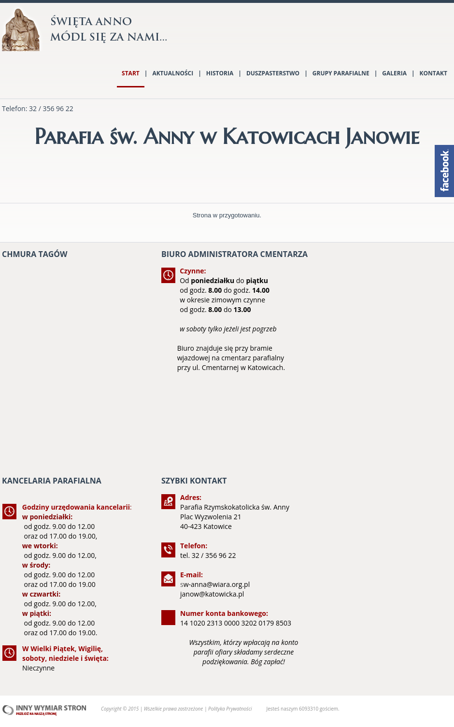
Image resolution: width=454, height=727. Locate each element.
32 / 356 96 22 (51, 108)
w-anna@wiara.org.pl (217, 584)
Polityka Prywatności (230, 708)
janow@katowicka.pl (212, 594)
